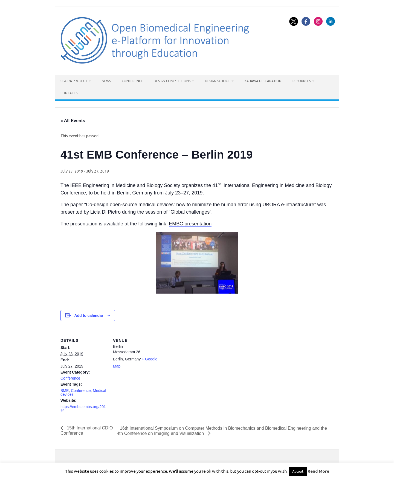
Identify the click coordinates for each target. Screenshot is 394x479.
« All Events (72, 120)
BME (64, 390)
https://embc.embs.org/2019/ (83, 409)
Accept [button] (297, 471)
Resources (301, 81)
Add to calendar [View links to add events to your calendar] (88, 315)
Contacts (68, 93)
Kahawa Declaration (263, 81)
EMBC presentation (190, 223)
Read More (318, 471)
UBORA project (73, 81)
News (106, 81)
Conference (132, 81)
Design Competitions (172, 81)
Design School (217, 81)
